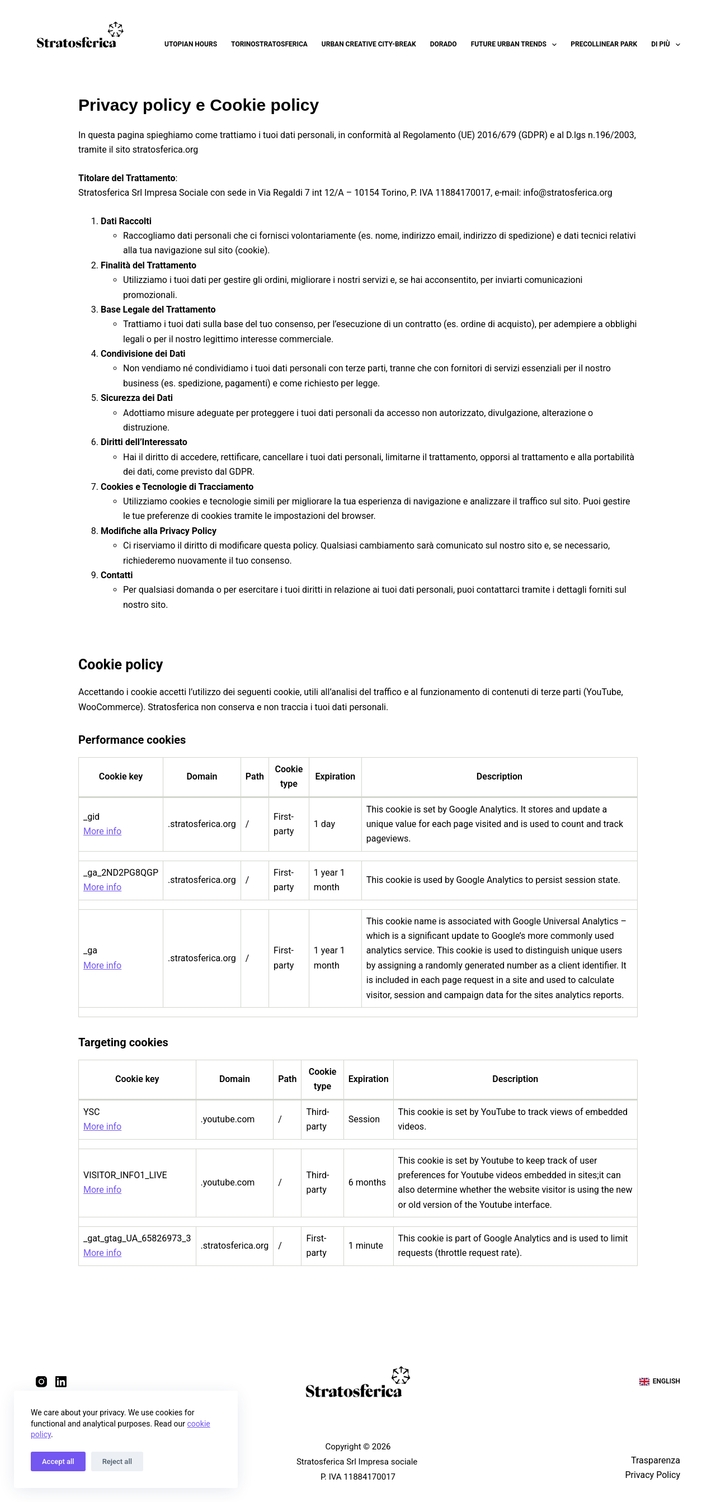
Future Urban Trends (516, 44)
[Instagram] (41, 1381)
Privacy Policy (652, 1475)
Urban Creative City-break (369, 44)
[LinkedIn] (61, 1381)
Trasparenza (655, 1459)
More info (102, 831)
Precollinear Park (604, 44)
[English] (659, 1381)
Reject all (117, 1461)
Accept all (58, 1461)
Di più (665, 44)
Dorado (443, 44)
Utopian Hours (190, 44)
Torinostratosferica (269, 44)
